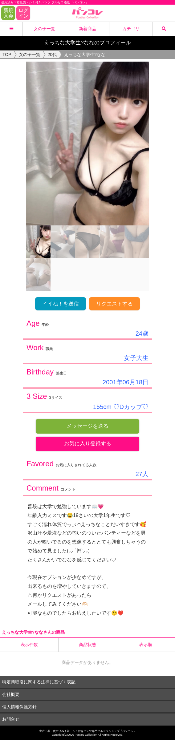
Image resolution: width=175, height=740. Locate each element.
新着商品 (87, 28)
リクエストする (114, 304)
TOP (6, 54)
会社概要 (10, 694)
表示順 (145, 644)
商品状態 (87, 644)
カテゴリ (131, 28)
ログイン (23, 13)
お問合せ (10, 719)
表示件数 (29, 644)
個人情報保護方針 (19, 706)
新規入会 (8, 13)
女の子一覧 (44, 28)
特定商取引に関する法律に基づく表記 (38, 681)
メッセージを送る (87, 426)
